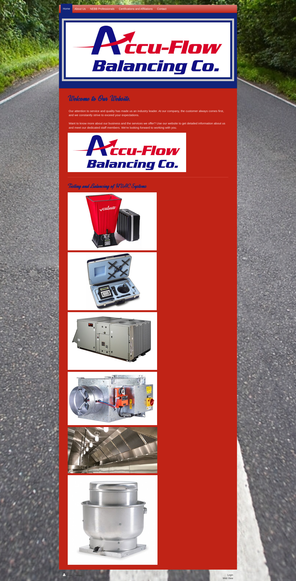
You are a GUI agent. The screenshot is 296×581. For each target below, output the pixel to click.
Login (230, 575)
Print (68, 575)
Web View (228, 578)
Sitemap (78, 575)
